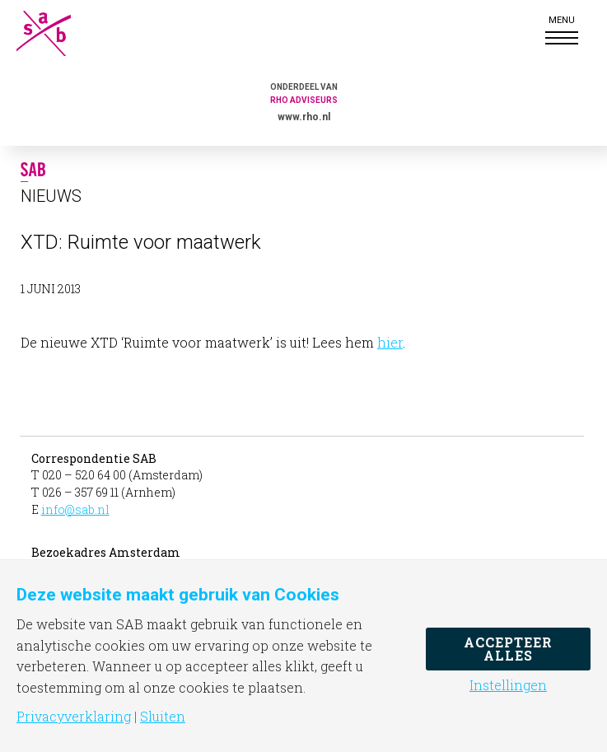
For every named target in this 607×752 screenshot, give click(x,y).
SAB (57, 33)
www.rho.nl (304, 117)
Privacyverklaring (73, 716)
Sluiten (162, 716)
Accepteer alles (508, 648)
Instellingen (508, 685)
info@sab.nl (75, 509)
